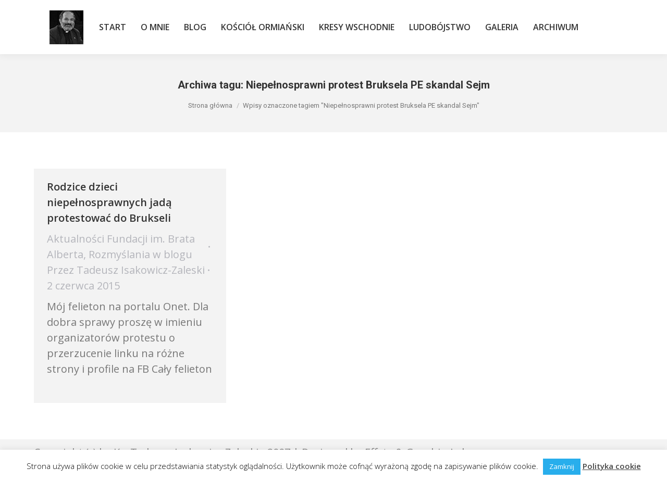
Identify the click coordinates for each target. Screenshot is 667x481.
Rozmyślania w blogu (140, 254)
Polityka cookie (612, 466)
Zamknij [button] (561, 466)
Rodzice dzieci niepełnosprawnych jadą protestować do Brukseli (109, 202)
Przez (126, 270)
